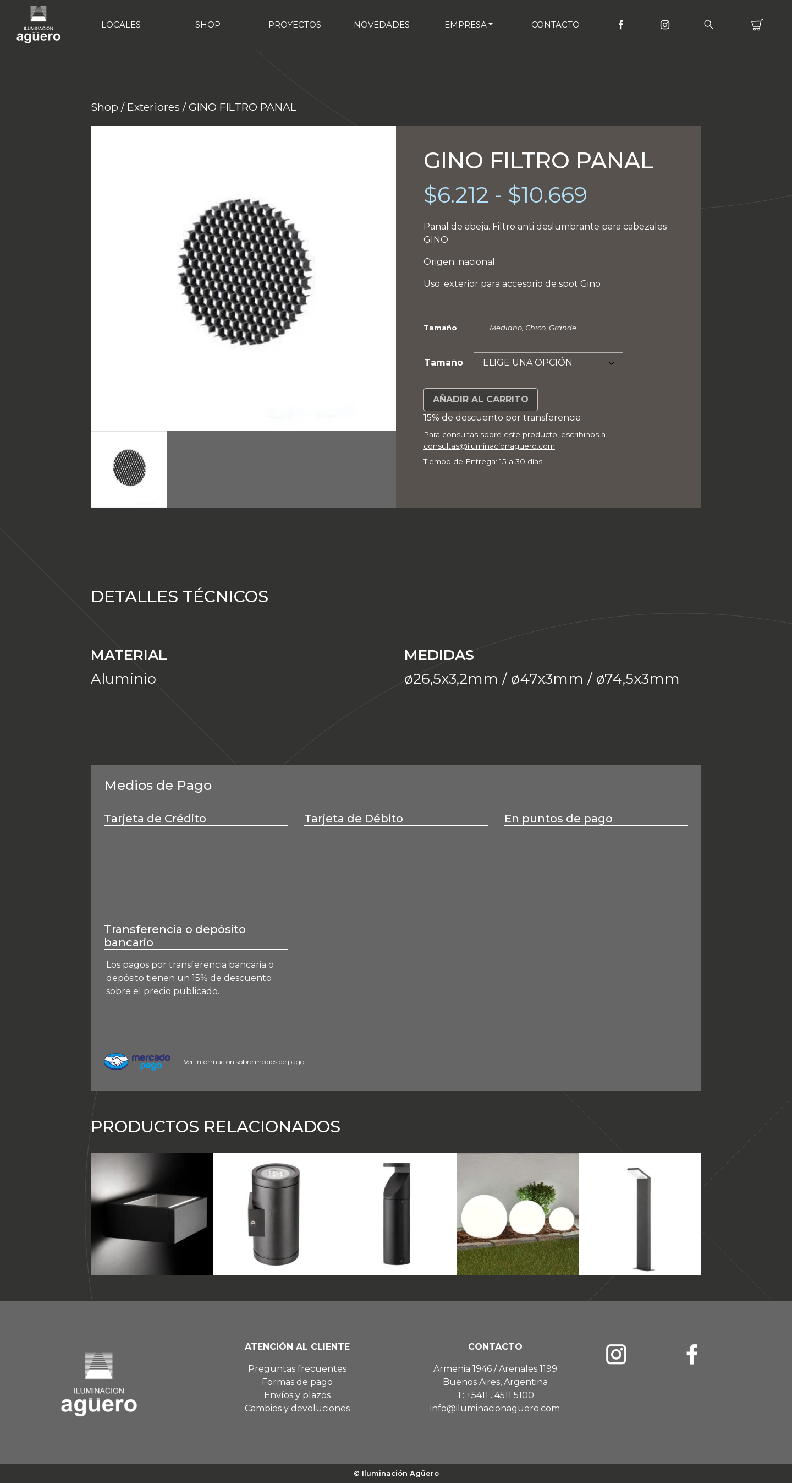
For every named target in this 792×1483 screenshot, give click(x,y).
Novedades (382, 24)
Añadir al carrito (481, 399)
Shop (208, 24)
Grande (562, 327)
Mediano (506, 327)
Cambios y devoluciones (297, 1408)
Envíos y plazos (297, 1395)
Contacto (555, 24)
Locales (121, 24)
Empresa (465, 24)
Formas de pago (297, 1382)
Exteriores (153, 106)
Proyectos (294, 24)
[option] (243, 278)
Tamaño (443, 362)
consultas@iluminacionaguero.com (489, 445)
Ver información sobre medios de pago (244, 1061)
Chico (535, 327)
